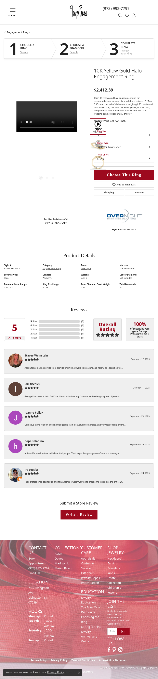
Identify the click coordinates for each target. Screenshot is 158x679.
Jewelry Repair (91, 578)
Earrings (113, 563)
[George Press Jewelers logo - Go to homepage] (79, 12)
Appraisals (88, 558)
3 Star (33, 329)
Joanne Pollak (34, 412)
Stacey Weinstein (36, 355)
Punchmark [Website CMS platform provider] (86, 672)
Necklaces (114, 558)
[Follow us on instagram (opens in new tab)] (120, 649)
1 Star (33, 337)
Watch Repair (90, 583)
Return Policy (38, 660)
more (128, 113)
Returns (139, 192)
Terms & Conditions (83, 660)
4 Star (33, 325)
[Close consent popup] (79, 672)
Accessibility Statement (113, 660)
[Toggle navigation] (12, 12)
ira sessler (31, 469)
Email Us (34, 573)
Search (24, 52)
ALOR (58, 554)
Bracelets (113, 568)
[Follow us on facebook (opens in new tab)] (108, 649)
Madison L (62, 563)
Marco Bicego (64, 568)
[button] (120, 16)
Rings (111, 573)
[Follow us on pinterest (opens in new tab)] (114, 649)
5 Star (33, 321)
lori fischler (32, 384)
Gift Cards (88, 573)
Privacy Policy (59, 660)
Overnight (86, 268)
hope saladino (34, 441)
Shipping (109, 192)
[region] (47, 144)
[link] (126, 8)
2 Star (33, 333)
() (82, 321)
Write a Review (79, 515)
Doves (59, 558)
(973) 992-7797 (56, 223)
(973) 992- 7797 (38, 568)
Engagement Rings (18, 32)
